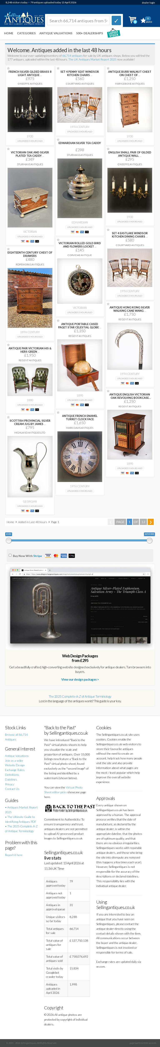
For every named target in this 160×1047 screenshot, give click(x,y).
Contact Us (12, 789)
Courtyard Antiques (80, 83)
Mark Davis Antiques (79, 427)
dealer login (148, 2)
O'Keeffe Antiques (30, 83)
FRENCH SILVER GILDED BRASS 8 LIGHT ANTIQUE (30, 73)
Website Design (15, 765)
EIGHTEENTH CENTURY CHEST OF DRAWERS (30, 254)
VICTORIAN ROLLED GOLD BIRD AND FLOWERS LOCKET (80, 244)
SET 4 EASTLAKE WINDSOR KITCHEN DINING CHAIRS (130, 235)
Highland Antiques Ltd (29, 432)
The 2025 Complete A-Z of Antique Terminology (80, 696)
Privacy (9, 784)
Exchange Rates (15, 770)
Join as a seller (14, 760)
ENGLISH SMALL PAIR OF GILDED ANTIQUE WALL (129, 154)
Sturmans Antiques (80, 154)
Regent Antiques (130, 319)
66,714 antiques (72, 55)
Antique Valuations (55, 33)
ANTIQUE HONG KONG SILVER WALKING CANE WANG (130, 309)
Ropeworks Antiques (30, 264)
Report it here (13, 855)
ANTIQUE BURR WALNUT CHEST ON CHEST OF (129, 73)
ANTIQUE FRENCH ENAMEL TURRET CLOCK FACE (80, 417)
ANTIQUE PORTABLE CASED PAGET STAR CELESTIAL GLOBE (79, 325)
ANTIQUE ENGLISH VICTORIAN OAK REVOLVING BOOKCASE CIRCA (129, 398)
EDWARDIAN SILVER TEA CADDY (80, 143)
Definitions (12, 774)
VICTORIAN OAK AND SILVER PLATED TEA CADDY (30, 154)
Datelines (11, 779)
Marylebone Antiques (129, 83)
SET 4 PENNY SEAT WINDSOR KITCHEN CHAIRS (79, 73)
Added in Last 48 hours (33, 522)
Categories (26, 33)
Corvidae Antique (80, 255)
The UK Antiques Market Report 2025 (92, 59)
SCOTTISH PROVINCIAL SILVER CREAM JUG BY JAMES (30, 422)
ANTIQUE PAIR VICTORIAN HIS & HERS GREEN (30, 350)
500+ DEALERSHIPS (89, 33)
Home (8, 33)
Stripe (37, 556)
